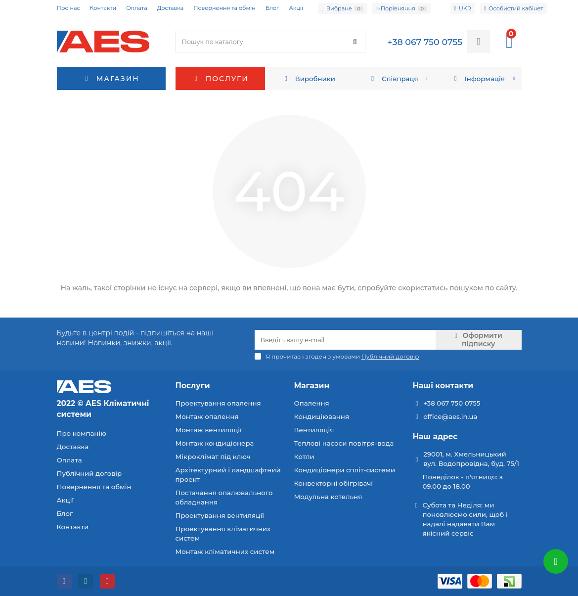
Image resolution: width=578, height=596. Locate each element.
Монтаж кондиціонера (215, 443)
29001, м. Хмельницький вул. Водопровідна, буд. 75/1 (471, 458)
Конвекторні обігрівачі (333, 483)
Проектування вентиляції (220, 515)
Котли (304, 456)
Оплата (136, 7)
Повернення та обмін (224, 7)
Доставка (170, 7)
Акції (296, 7)
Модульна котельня (328, 497)
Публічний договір (89, 473)
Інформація (478, 79)
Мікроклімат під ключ (213, 456)
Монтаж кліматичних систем (225, 551)
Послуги (220, 78)
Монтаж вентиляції (209, 430)
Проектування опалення (218, 403)
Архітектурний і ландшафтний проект (228, 474)
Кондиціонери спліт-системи (345, 470)
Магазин (312, 385)
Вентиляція (314, 430)
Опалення (311, 403)
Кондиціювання (322, 416)
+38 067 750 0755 (451, 403)
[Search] (270, 41)
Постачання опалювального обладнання (224, 497)
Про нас (68, 7)
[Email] (345, 340)
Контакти (103, 7)
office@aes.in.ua (450, 416)
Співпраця (393, 79)
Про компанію (81, 433)
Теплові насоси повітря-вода (344, 443)
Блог (272, 7)
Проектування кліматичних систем (223, 533)
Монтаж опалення (207, 416)
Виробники (308, 79)
